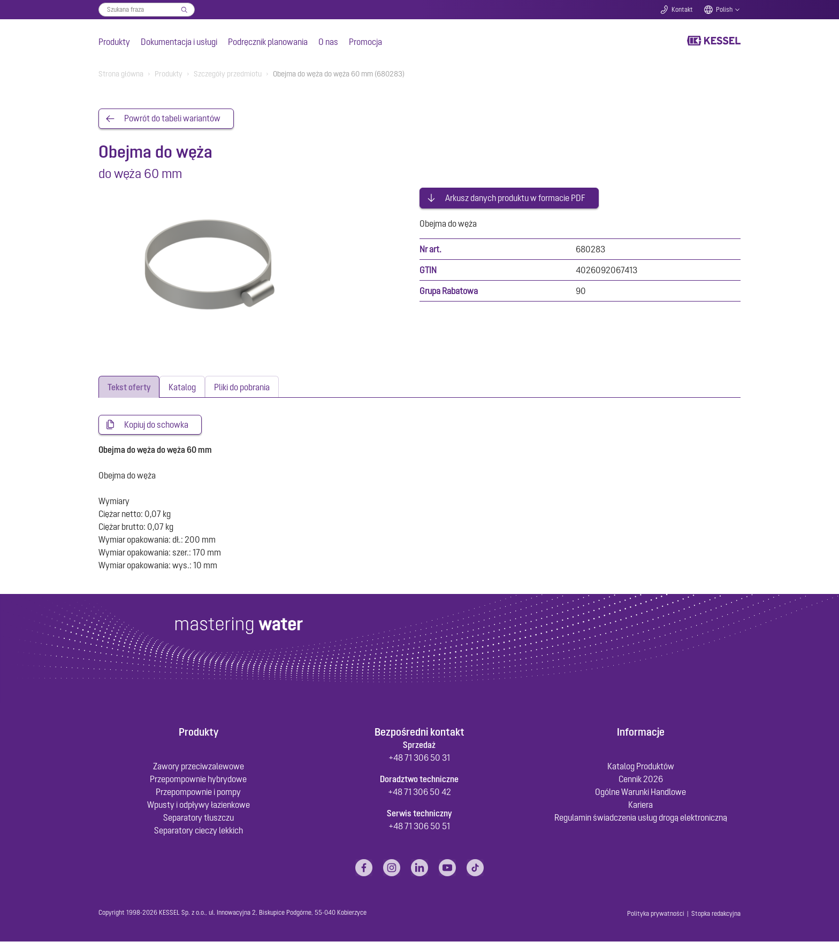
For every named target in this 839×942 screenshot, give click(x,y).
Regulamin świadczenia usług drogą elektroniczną (640, 818)
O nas (328, 42)
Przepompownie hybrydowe (198, 779)
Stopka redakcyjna (716, 914)
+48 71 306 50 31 (419, 758)
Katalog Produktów (640, 766)
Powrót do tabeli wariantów (172, 118)
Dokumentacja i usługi (179, 42)
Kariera (640, 805)
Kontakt (682, 9)
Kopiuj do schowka (156, 425)
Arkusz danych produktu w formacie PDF (515, 197)
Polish (724, 9)
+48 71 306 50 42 (419, 792)
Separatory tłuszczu (198, 818)
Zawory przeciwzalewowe (198, 766)
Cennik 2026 (641, 779)
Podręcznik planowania (268, 42)
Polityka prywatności (655, 914)
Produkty (114, 42)
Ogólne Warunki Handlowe (640, 792)
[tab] (128, 387)
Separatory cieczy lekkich (198, 831)
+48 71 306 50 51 (419, 826)
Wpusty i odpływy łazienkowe (198, 805)
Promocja (365, 42)
